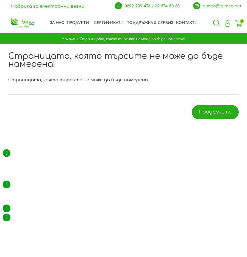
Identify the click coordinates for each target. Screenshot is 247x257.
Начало (68, 39)
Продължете (215, 112)
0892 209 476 (138, 6)
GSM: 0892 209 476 (28, 199)
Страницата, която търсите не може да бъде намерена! (132, 39)
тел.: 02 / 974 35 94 (29, 192)
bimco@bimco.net (222, 6)
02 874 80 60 (168, 6)
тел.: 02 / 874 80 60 (29, 184)
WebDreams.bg (155, 252)
